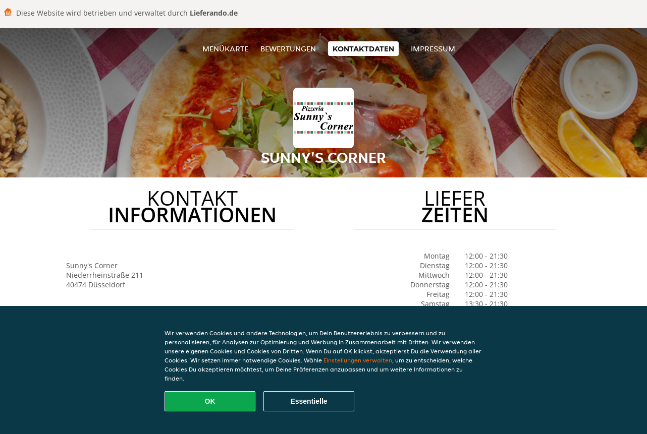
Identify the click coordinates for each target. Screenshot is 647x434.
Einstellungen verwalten (358, 360)
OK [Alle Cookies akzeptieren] (210, 401)
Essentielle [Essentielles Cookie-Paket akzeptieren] (308, 401)
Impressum (433, 48)
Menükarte (225, 48)
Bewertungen (288, 48)
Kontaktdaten (363, 48)
